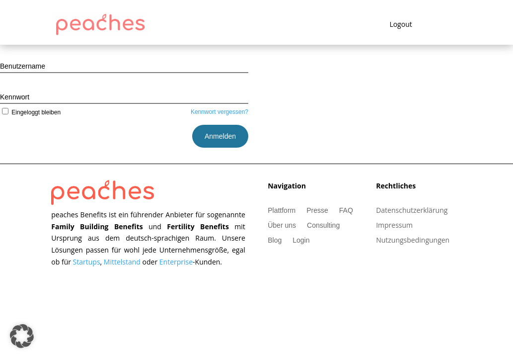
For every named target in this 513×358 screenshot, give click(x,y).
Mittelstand (123, 262)
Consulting (323, 225)
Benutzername (22, 66)
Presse (317, 210)
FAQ (346, 210)
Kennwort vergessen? (219, 111)
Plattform (281, 210)
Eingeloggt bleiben (30, 112)
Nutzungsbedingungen (412, 241)
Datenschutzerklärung (411, 211)
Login (301, 240)
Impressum (394, 226)
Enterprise (176, 262)
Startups (86, 262)
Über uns (282, 225)
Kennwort (14, 97)
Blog (275, 240)
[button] (22, 336)
